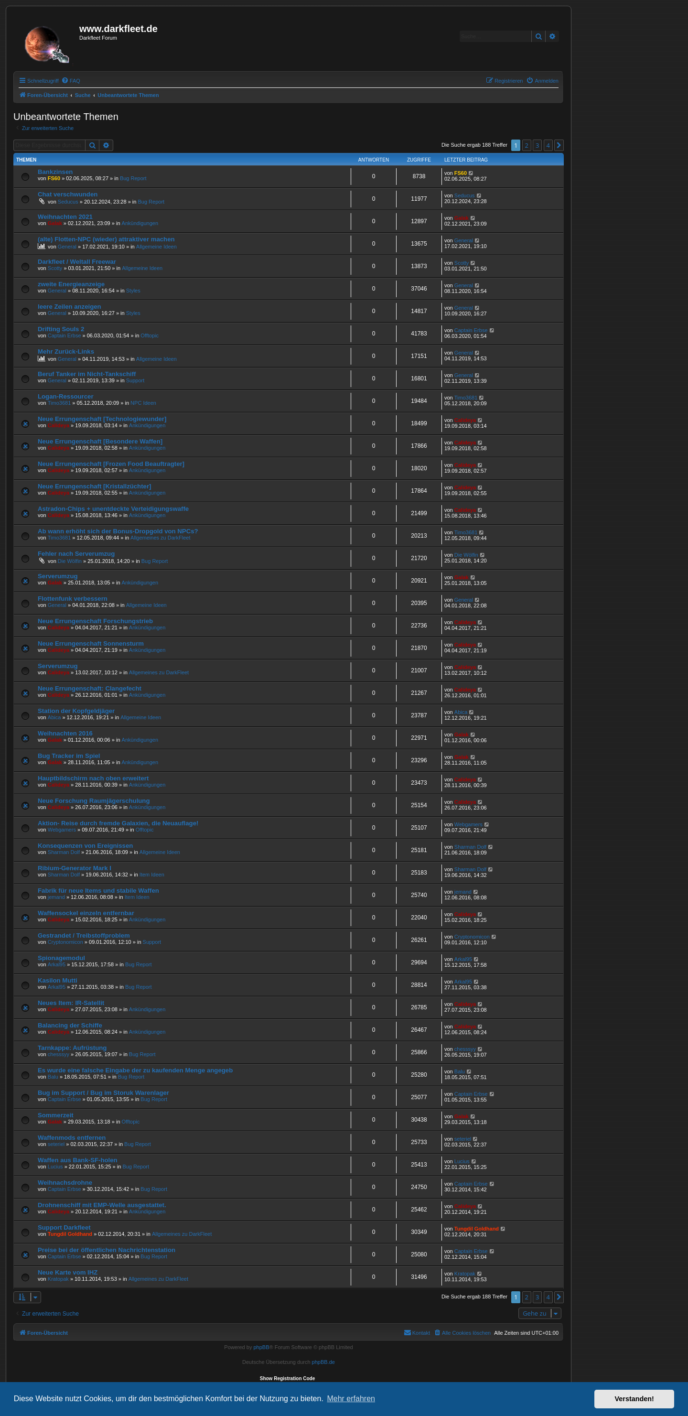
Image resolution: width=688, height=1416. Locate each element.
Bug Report (133, 178)
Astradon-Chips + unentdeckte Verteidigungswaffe (113, 508)
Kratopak (58, 1279)
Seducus (68, 202)
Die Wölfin (70, 561)
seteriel (56, 1144)
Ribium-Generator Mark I (74, 868)
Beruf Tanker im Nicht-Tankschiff (87, 374)
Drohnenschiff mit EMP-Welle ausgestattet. (102, 1205)
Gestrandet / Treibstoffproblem (84, 935)
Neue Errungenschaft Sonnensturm (91, 643)
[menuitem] (70, 80)
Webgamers (62, 829)
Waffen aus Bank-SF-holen (78, 1160)
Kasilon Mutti (57, 980)
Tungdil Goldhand (70, 1234)
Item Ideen (152, 874)
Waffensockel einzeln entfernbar (86, 913)
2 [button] (526, 145)
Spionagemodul (61, 958)
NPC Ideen (143, 403)
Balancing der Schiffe (70, 1025)
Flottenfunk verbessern (73, 598)
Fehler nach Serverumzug (76, 553)
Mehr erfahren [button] (351, 1398)
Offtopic (149, 335)
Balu (53, 1077)
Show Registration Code (287, 1378)
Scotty (55, 268)
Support (135, 380)
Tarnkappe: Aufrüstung (72, 1047)
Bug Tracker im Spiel (69, 755)
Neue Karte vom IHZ (67, 1272)
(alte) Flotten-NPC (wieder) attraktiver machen (106, 239)
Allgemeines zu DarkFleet (160, 537)
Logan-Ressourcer (66, 396)
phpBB (261, 1347)
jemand (56, 897)
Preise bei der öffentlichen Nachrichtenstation (106, 1250)
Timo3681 (59, 403)
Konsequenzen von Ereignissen (85, 845)
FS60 (54, 178)
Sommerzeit (56, 1115)
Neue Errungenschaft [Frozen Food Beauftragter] (111, 463)
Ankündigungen (140, 223)
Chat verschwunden (67, 194)
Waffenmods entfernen (72, 1137)
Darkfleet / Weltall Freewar (77, 261)
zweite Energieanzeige (71, 284)
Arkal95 (56, 964)
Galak (55, 223)
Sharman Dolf (64, 852)
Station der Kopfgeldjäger (76, 710)
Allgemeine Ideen (156, 246)
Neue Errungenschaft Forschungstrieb (95, 621)
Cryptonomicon (65, 942)
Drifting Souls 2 (61, 329)
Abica (54, 717)
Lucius (55, 1166)
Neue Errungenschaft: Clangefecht (89, 688)
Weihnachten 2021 (65, 216)
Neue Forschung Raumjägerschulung (94, 800)
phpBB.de (323, 1362)
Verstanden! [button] (634, 1399)
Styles (133, 290)
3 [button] (537, 145)
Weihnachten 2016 (65, 733)
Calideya (58, 425)
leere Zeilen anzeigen (69, 306)
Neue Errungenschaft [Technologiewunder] (102, 418)
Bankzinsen (55, 171)
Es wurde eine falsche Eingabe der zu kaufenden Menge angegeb (135, 1070)
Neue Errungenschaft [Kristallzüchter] (94, 486)
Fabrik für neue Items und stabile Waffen (98, 890)
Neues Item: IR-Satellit (71, 1002)
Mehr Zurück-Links (66, 351)
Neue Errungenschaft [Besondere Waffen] (100, 441)
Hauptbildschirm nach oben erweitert (93, 778)
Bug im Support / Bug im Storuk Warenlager (103, 1092)
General (67, 246)
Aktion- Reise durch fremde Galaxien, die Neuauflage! (118, 823)
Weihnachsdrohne (65, 1182)
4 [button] (548, 145)
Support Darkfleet (64, 1227)
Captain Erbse (64, 335)
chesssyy (58, 1054)
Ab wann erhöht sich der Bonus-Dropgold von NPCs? (118, 531)
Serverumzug (58, 576)
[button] (559, 145)
